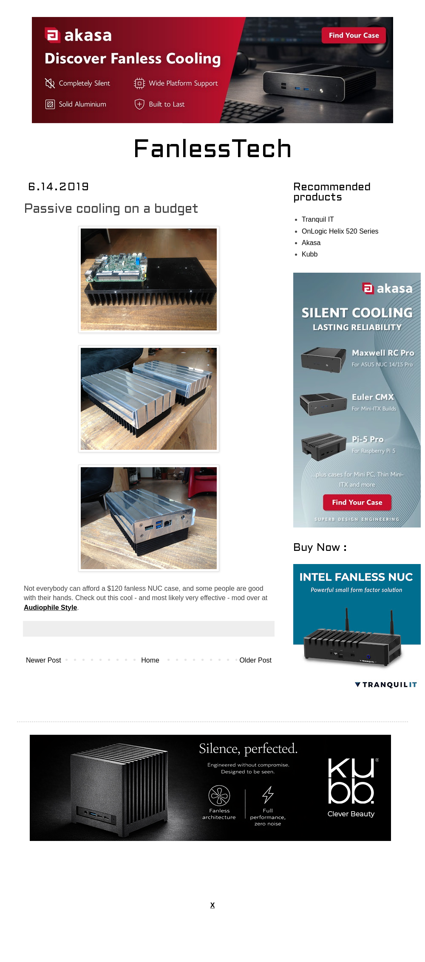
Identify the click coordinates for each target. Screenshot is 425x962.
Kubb (309, 254)
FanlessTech (212, 151)
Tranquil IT (318, 219)
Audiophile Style (50, 607)
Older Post (255, 660)
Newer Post (43, 660)
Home (150, 660)
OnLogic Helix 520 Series (340, 231)
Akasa (311, 242)
